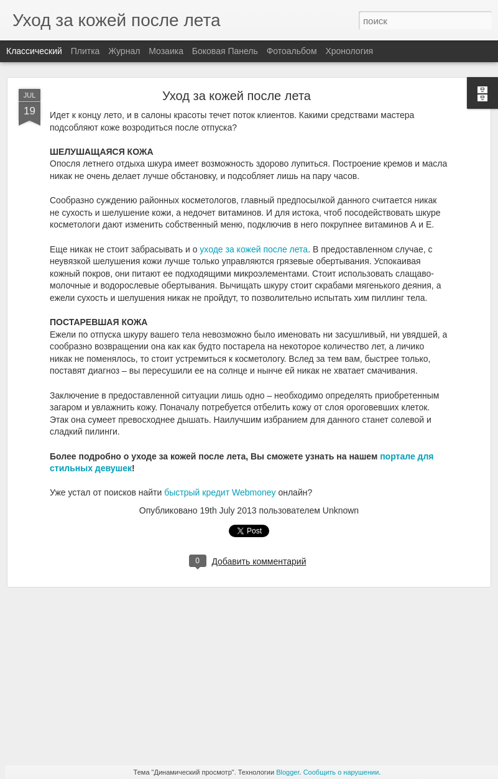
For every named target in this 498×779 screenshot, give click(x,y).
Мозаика (166, 51)
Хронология (349, 51)
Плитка (85, 51)
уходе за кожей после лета (254, 249)
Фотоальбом (292, 51)
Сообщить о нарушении (341, 772)
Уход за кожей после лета (236, 96)
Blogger (287, 772)
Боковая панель (225, 51)
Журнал (124, 51)
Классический (34, 51)
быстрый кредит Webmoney (219, 492)
